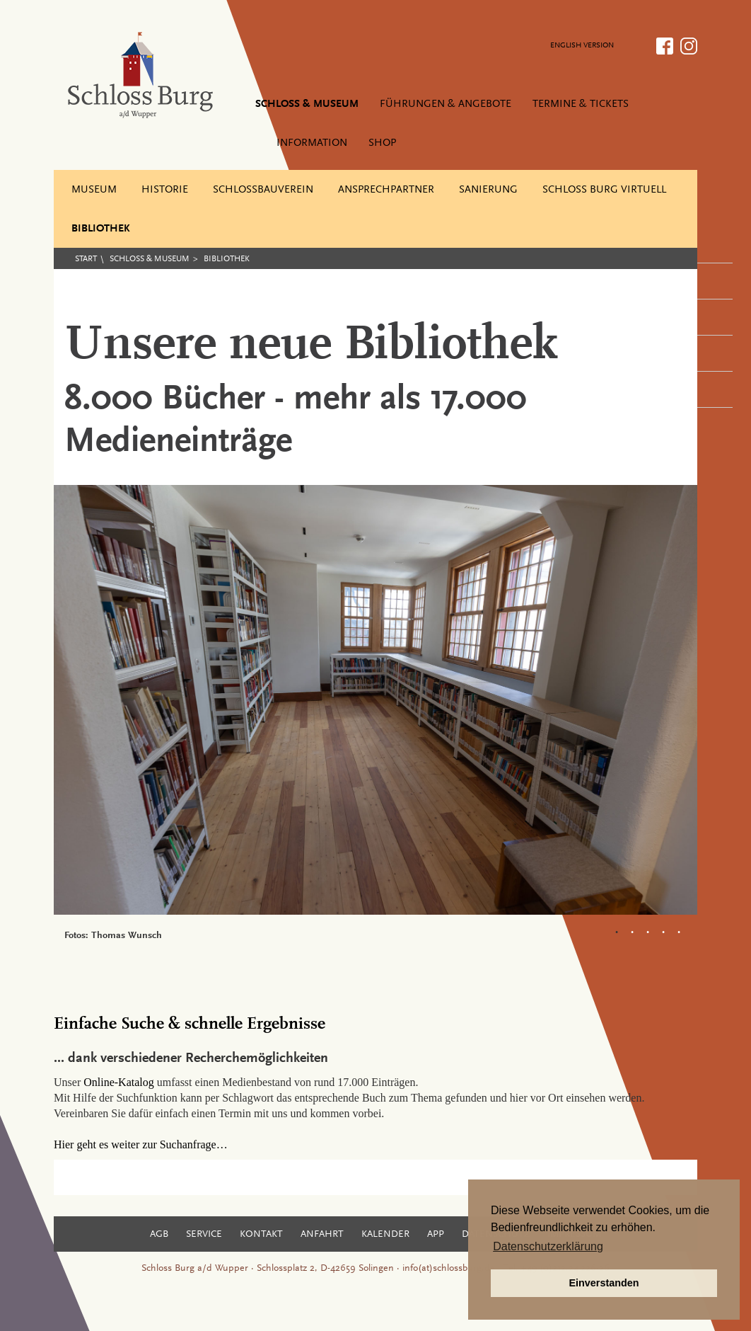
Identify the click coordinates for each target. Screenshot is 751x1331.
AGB (159, 1235)
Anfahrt (322, 1235)
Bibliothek (100, 229)
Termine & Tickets (580, 104)
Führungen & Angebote (445, 104)
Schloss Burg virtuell (604, 190)
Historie (164, 190)
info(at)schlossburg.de (448, 1269)
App (435, 1235)
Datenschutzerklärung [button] (548, 1246)
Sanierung (488, 190)
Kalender (385, 1235)
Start (86, 259)
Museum (94, 190)
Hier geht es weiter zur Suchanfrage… (141, 1144)
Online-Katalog (118, 1082)
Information (311, 143)
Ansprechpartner (386, 190)
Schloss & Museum (307, 104)
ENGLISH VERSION (582, 46)
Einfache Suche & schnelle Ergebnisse (189, 1024)
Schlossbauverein (263, 190)
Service (204, 1235)
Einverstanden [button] (604, 1283)
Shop (382, 143)
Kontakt (261, 1235)
